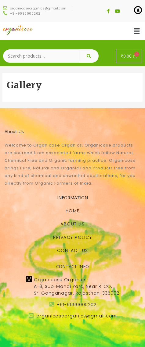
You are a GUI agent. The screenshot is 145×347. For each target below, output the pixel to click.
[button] (73, 211)
